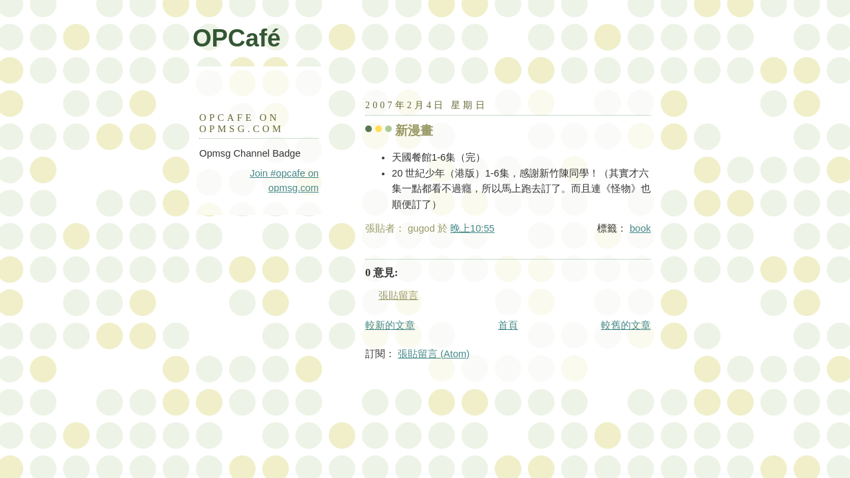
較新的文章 (390, 325)
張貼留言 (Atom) (433, 354)
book (640, 228)
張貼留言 (398, 295)
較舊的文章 (626, 325)
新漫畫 (414, 130)
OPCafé (237, 38)
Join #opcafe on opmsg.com (284, 180)
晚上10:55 (472, 228)
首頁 (508, 325)
